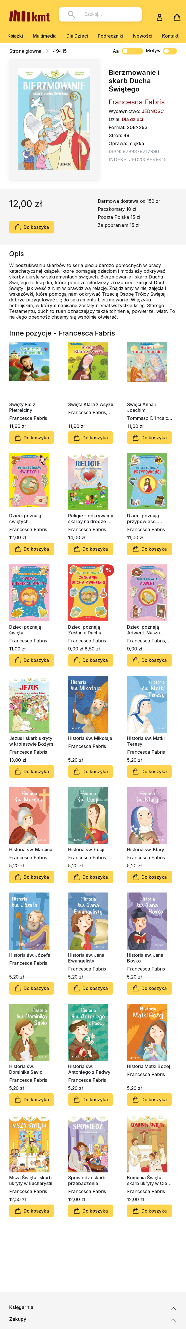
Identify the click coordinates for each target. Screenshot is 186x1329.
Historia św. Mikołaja (90, 738)
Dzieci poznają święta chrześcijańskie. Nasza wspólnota (27, 630)
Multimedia (45, 36)
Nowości (142, 36)
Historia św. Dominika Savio (26, 1069)
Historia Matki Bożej (148, 1066)
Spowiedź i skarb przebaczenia (87, 1180)
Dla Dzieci (77, 36)
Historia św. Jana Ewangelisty (86, 958)
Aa (116, 51)
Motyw (161, 51)
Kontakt (170, 36)
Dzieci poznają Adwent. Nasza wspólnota (143, 630)
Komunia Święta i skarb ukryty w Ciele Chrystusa (149, 1180)
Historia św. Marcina (30, 849)
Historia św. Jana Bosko (145, 958)
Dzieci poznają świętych (25, 518)
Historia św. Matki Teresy (146, 741)
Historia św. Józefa (29, 955)
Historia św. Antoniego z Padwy (89, 1069)
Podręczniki (110, 36)
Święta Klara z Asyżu (90, 404)
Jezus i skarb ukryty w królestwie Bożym (31, 741)
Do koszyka (31, 227)
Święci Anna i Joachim (141, 407)
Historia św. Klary (145, 849)
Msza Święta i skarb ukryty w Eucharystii (30, 1180)
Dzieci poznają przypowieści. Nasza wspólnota (145, 518)
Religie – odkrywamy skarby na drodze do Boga (90, 518)
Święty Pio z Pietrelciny (22, 407)
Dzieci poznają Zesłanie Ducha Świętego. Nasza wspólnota (86, 630)
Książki (15, 36)
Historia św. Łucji (86, 849)
